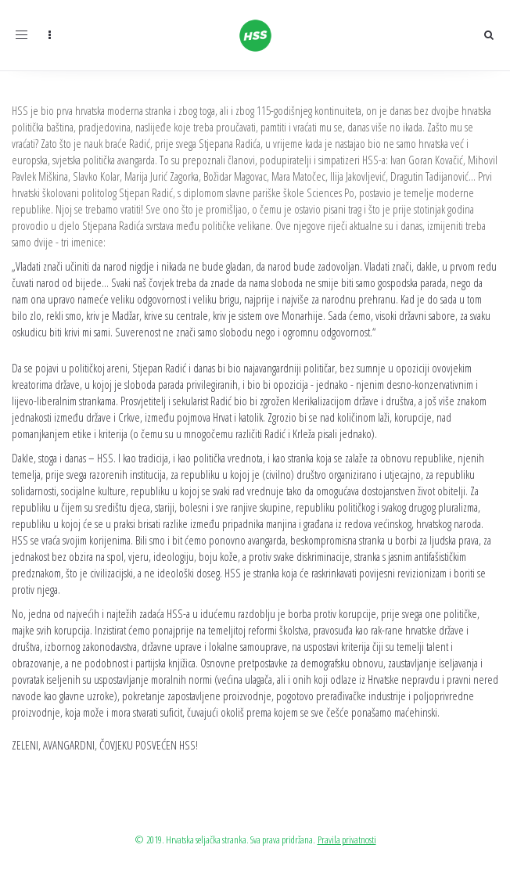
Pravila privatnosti (347, 839)
